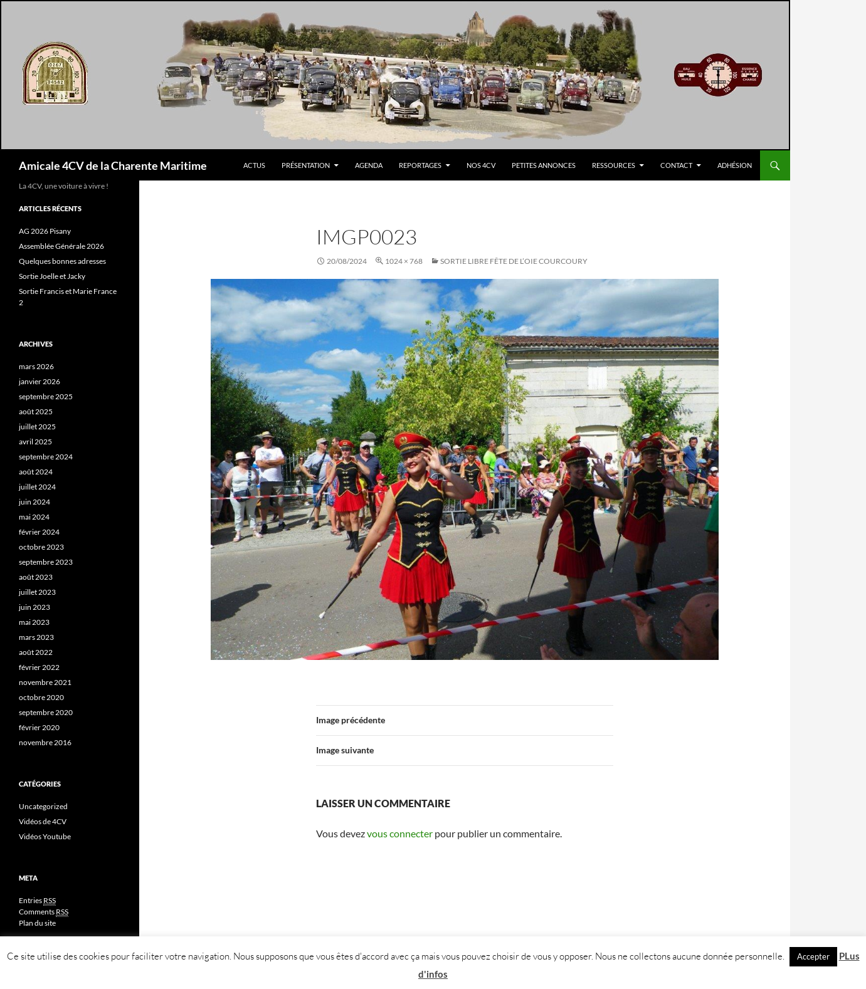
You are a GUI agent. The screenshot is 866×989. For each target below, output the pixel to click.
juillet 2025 (37, 426)
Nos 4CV (481, 165)
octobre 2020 (41, 697)
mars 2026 (36, 366)
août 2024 (36, 471)
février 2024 (39, 531)
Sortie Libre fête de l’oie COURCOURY (514, 261)
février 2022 (39, 667)
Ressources (613, 165)
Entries (37, 901)
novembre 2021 (45, 682)
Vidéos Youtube (45, 836)
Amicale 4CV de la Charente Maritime (113, 165)
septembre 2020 (46, 712)
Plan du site (37, 923)
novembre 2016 (45, 742)
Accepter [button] (813, 956)
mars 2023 (36, 637)
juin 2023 (34, 607)
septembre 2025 (46, 396)
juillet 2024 (37, 486)
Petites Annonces (544, 165)
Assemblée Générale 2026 (61, 246)
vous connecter (400, 833)
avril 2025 (35, 441)
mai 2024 (34, 516)
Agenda (369, 165)
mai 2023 (34, 622)
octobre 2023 (41, 547)
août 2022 (36, 652)
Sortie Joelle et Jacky (52, 276)
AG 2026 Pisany (45, 231)
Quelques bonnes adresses (62, 261)
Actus (254, 165)
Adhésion (734, 165)
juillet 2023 (37, 592)
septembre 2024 (46, 456)
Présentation (306, 165)
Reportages (420, 165)
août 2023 (36, 577)
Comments (43, 912)
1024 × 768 (404, 261)
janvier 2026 (39, 381)
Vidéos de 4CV (42, 821)
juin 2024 (34, 501)
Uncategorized (43, 806)
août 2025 (36, 411)
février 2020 (39, 727)
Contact (676, 165)
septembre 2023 (46, 562)
